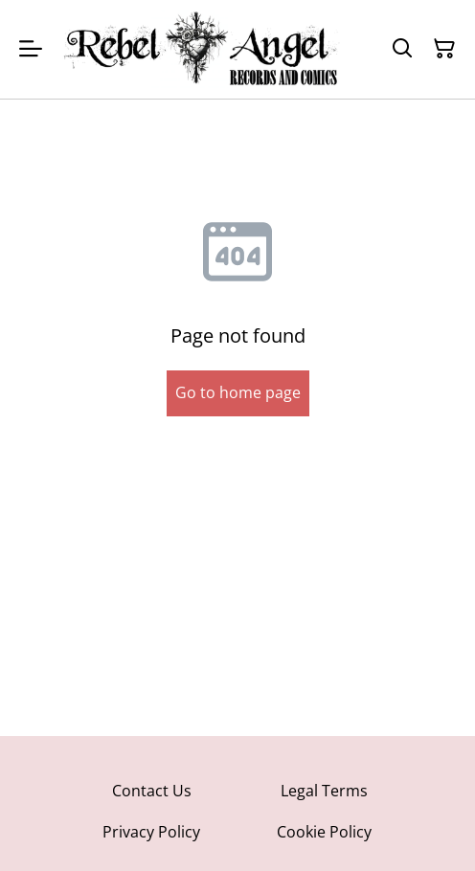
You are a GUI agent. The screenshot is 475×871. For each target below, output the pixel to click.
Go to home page (238, 392)
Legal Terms (324, 790)
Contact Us (152, 790)
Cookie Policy (324, 831)
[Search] (402, 49)
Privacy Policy (151, 831)
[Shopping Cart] (444, 49)
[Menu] (31, 49)
